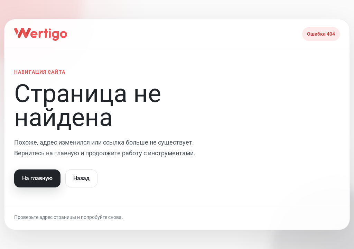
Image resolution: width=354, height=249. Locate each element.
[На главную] (40, 34)
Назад (81, 178)
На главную (37, 178)
